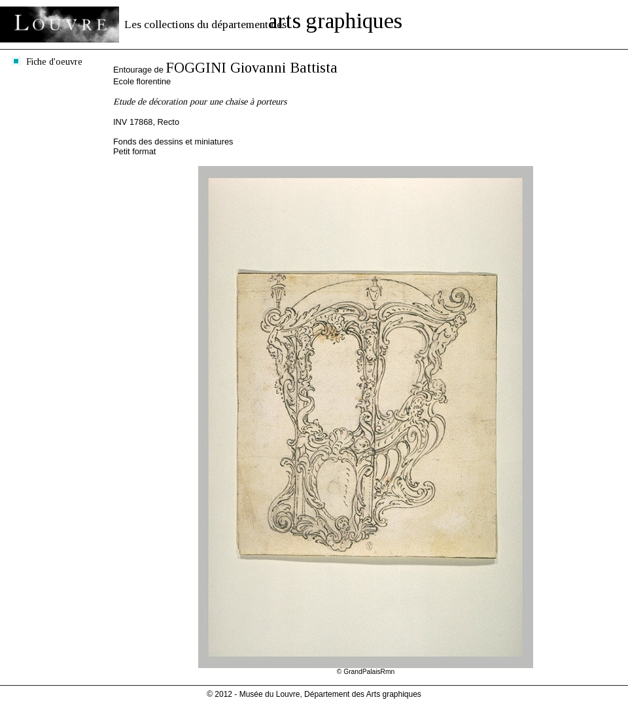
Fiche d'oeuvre (54, 61)
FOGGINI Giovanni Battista (252, 67)
